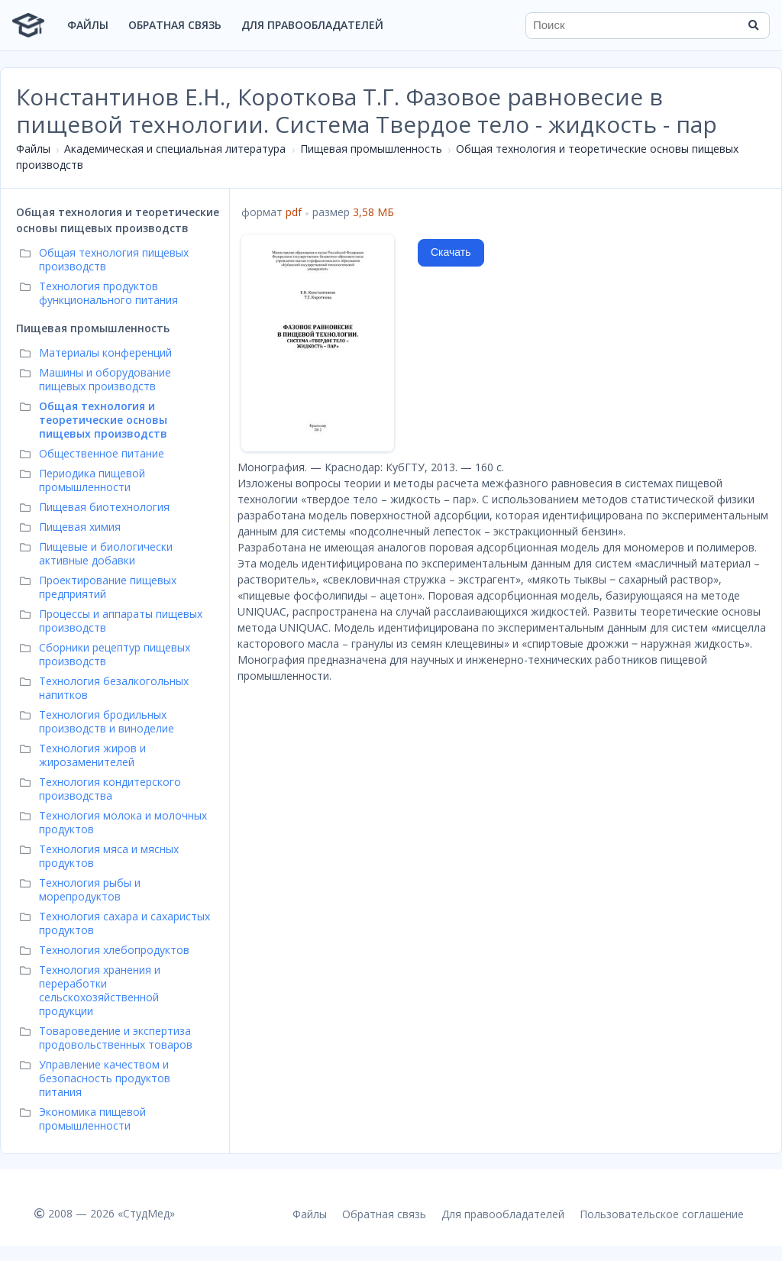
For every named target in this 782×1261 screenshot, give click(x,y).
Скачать (451, 252)
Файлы (87, 25)
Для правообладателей (312, 25)
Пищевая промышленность (371, 148)
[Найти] (753, 25)
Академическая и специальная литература (175, 148)
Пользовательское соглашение (662, 1214)
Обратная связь (174, 25)
